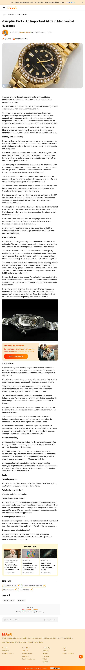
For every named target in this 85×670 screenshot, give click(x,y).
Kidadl (4, 14)
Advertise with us (8, 653)
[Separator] (81, 657)
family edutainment (28, 659)
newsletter (25, 656)
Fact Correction (51, 620)
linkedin (45, 659)
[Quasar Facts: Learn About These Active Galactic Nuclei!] (48, 553)
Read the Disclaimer (13, 620)
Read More (71, 2)
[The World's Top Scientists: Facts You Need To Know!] (12, 553)
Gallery (9, 86)
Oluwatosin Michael (25, 32)
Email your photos (15, 356)
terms (64, 650)
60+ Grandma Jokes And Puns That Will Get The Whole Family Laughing (37, 2)
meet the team (27, 653)
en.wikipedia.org (24, 590)
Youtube (45, 662)
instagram (45, 656)
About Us (25, 650)
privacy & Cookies (68, 653)
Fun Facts (11, 14)
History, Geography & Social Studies (11, 561)
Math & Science (27, 560)
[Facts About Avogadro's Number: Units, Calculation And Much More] (30, 553)
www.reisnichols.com (9, 586)
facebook (45, 650)
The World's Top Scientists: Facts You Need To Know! (11, 567)
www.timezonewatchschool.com (32, 586)
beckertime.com (8, 590)
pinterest (45, 653)
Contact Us (5, 650)
